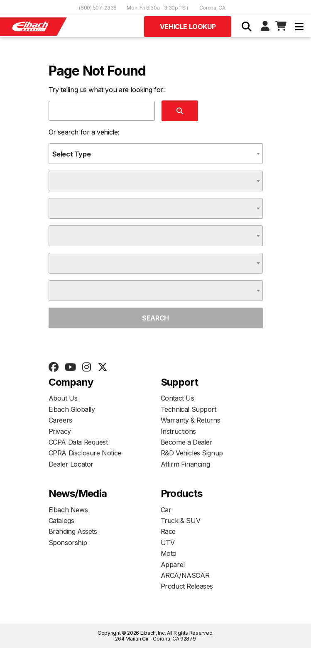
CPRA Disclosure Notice (85, 453)
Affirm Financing (185, 464)
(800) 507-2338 (98, 8)
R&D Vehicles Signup (192, 453)
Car (166, 510)
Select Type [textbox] (71, 154)
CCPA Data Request (78, 442)
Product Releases (187, 586)
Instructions (178, 431)
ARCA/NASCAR (185, 575)
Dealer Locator (71, 464)
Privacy (60, 431)
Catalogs (61, 520)
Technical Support (188, 409)
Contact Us (177, 398)
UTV (168, 542)
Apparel (173, 564)
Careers (60, 420)
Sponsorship (68, 542)
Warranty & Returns (190, 420)
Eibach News (68, 510)
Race (168, 531)
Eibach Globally (72, 409)
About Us (63, 398)
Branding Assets (73, 531)
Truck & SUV (181, 520)
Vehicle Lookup (187, 26)
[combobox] (156, 153)
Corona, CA (212, 8)
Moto (168, 553)
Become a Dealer (187, 442)
